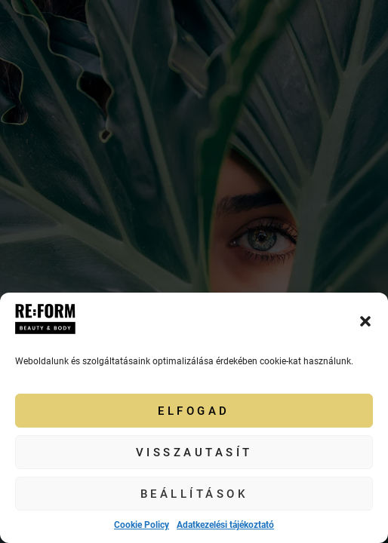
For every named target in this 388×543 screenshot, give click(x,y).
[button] (365, 321)
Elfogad (194, 411)
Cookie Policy (141, 525)
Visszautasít (194, 452)
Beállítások (194, 494)
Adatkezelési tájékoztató (225, 525)
